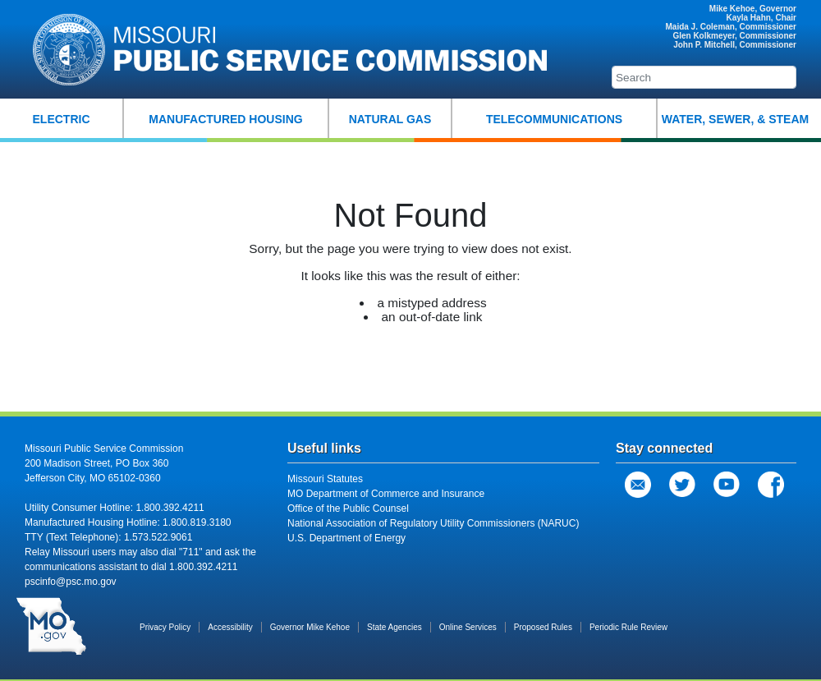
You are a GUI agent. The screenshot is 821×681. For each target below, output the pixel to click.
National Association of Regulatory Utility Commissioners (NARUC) (433, 523)
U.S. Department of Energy (346, 538)
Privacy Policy (165, 627)
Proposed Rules (543, 627)
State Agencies (394, 627)
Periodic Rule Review (628, 627)
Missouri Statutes (325, 479)
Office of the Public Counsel (348, 508)
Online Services (468, 627)
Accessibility (230, 627)
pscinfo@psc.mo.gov (71, 581)
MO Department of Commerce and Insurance (385, 493)
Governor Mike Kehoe (310, 627)
